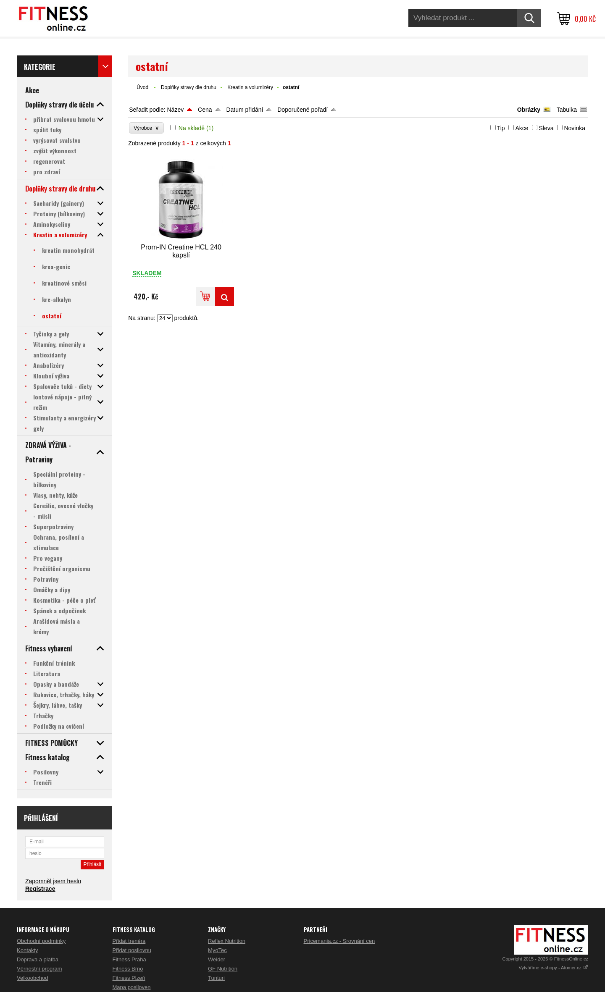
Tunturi (216, 978)
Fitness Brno (128, 969)
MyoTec (217, 950)
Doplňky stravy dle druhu (188, 87)
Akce (521, 128)
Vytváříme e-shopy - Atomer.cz (553, 967)
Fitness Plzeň (129, 978)
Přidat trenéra (129, 941)
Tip (501, 128)
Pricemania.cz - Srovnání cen (339, 941)
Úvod (142, 87)
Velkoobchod (32, 978)
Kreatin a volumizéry (250, 87)
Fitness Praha (129, 959)
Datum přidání (244, 109)
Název (175, 109)
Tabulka (567, 109)
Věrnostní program (39, 969)
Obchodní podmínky (41, 941)
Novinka (574, 128)
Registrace (40, 888)
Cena (205, 109)
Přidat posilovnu (132, 950)
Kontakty (27, 950)
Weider (216, 959)
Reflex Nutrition (226, 941)
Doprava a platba (37, 959)
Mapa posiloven (132, 987)
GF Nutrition (222, 969)
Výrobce (146, 128)
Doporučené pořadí (302, 109)
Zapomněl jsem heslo (53, 881)
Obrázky (528, 109)
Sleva (546, 128)
